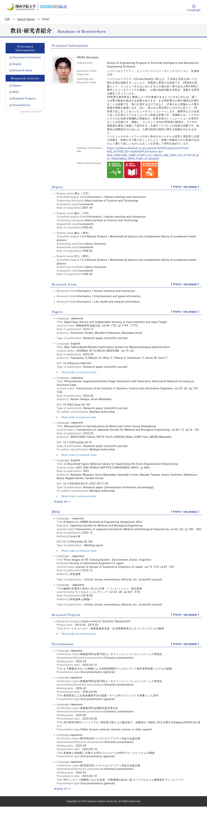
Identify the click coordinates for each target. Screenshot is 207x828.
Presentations (21, 105)
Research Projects (24, 98)
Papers (16, 85)
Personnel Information (26, 57)
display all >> (62, 501)
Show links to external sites (77, 372)
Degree (16, 64)
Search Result (26, 19)
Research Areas (22, 70)
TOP (7, 19)
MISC (15, 92)
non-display (190, 186)
